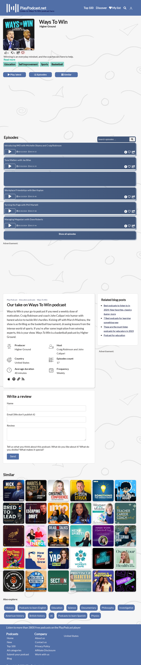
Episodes (40, 74)
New (9, 643)
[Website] (18, 380)
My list (115, 8)
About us (40, 639)
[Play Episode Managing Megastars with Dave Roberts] (10, 225)
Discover (101, 8)
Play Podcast (12, 300)
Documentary (88, 609)
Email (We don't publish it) (21, 414)
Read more (9, 59)
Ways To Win (42, 300)
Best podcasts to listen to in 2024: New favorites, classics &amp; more (118, 309)
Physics (95, 617)
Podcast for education (114, 335)
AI (51, 617)
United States (71, 637)
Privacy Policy (42, 648)
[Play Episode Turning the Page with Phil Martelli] (10, 211)
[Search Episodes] (132, 139)
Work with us (42, 656)
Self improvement (28, 64)
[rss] (23, 380)
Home (10, 639)
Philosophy (108, 609)
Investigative (126, 609)
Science (72, 609)
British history (37, 617)
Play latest (14, 74)
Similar (66, 74)
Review (11, 425)
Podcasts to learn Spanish (72, 617)
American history (15, 617)
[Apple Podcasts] (9, 380)
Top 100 (88, 8)
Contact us (41, 643)
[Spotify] (14, 380)
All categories (14, 652)
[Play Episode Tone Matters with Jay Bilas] (10, 166)
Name (10, 403)
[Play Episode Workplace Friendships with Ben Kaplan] (10, 196)
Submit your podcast (18, 656)
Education (9, 64)
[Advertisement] (31, 104)
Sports (44, 64)
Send (13, 458)
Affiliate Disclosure (45, 652)
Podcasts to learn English (32, 609)
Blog (9, 660)
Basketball (57, 64)
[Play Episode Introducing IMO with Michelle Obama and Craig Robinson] (10, 151)
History (10, 609)
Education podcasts (27, 300)
